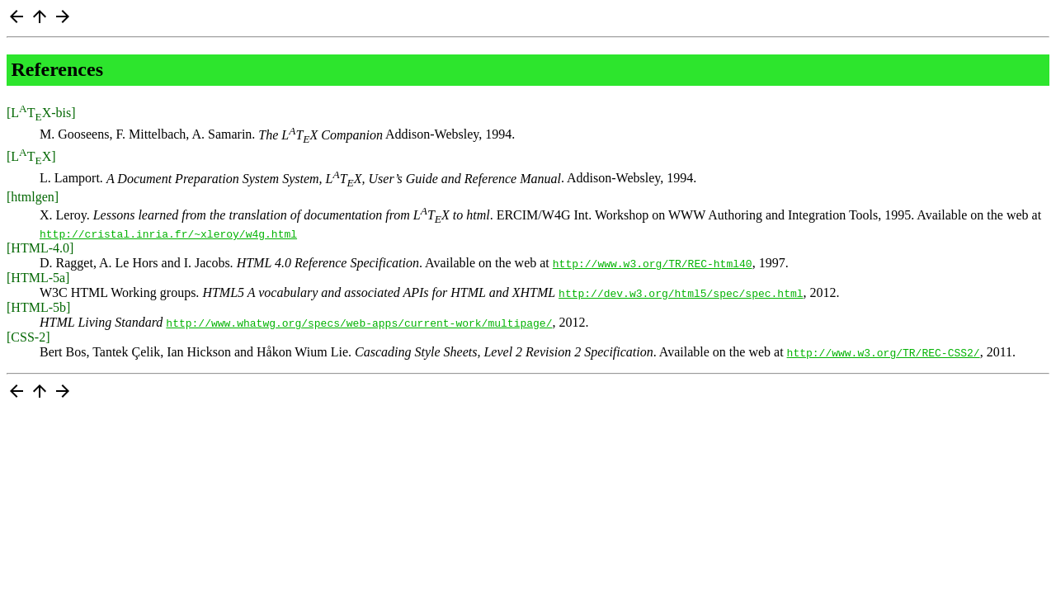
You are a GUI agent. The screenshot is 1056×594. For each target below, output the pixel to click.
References (58, 69)
